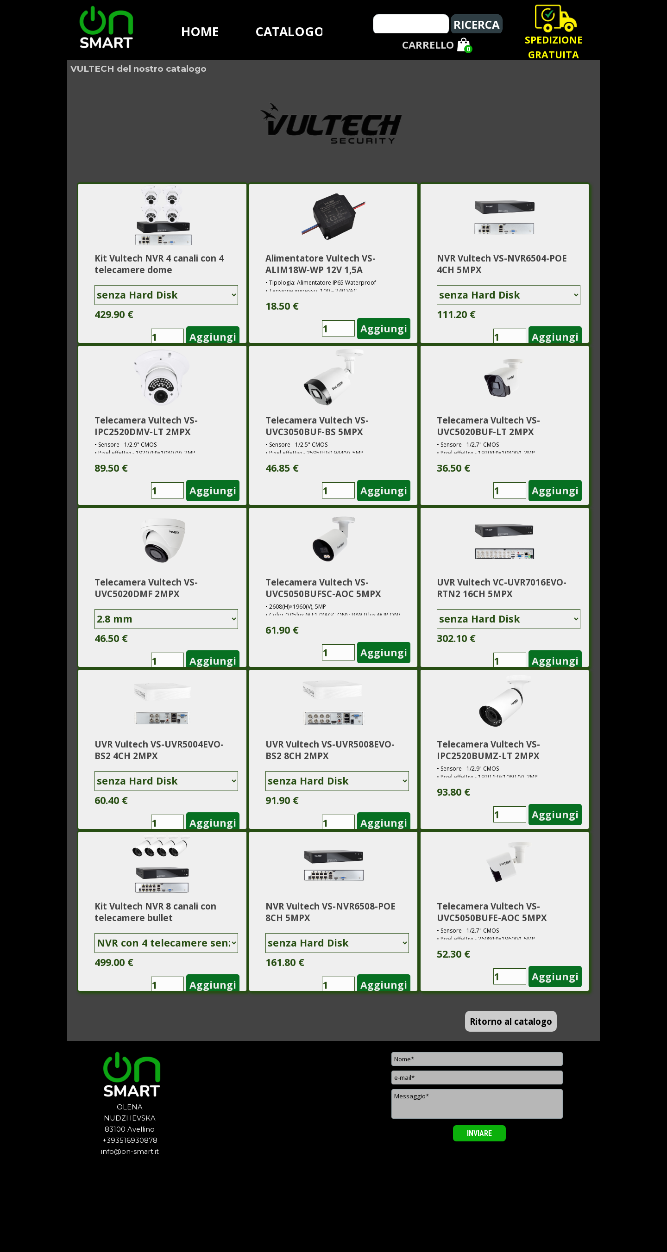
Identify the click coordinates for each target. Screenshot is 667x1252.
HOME (200, 31)
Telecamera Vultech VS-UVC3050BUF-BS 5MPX (317, 425)
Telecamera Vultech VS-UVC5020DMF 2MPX (146, 587)
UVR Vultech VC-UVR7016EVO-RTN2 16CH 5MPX (501, 587)
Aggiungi (212, 336)
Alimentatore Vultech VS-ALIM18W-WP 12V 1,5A (320, 263)
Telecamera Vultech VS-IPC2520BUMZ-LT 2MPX (488, 749)
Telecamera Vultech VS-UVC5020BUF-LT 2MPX (488, 425)
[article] (162, 263)
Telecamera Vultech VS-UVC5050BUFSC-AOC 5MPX (323, 587)
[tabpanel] (553, 47)
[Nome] (477, 1059)
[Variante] (166, 295)
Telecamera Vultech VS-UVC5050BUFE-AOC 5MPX (492, 911)
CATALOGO (289, 31)
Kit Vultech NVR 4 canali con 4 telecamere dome (159, 263)
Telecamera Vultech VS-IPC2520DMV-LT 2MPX (146, 425)
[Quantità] (167, 337)
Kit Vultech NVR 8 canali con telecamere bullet (155, 911)
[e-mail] (477, 1077)
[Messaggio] (477, 1104)
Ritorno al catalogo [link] (511, 1021)
